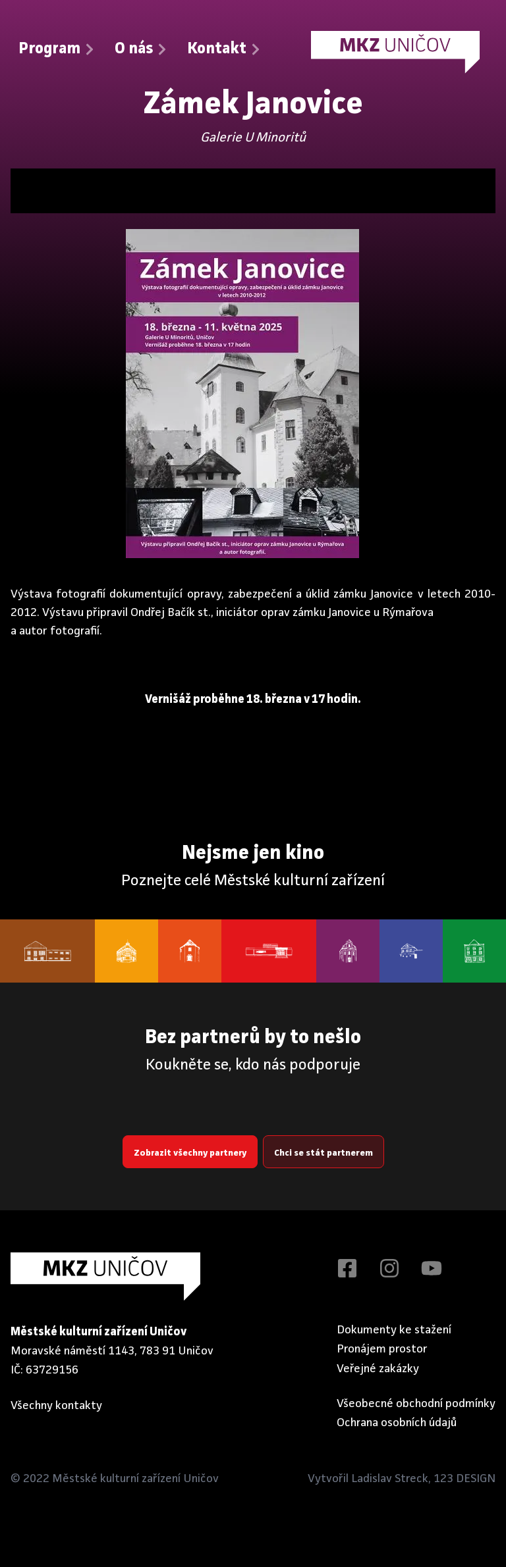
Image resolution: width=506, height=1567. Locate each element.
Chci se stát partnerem (323, 1153)
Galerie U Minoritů (253, 138)
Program (57, 49)
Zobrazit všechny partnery (190, 1153)
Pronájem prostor (382, 1349)
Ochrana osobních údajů (397, 1423)
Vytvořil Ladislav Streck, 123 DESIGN (401, 1479)
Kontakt (224, 49)
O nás (142, 49)
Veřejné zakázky (378, 1369)
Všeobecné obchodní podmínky (416, 1404)
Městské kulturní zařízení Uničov (135, 1479)
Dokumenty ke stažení (394, 1330)
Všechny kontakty (56, 1405)
